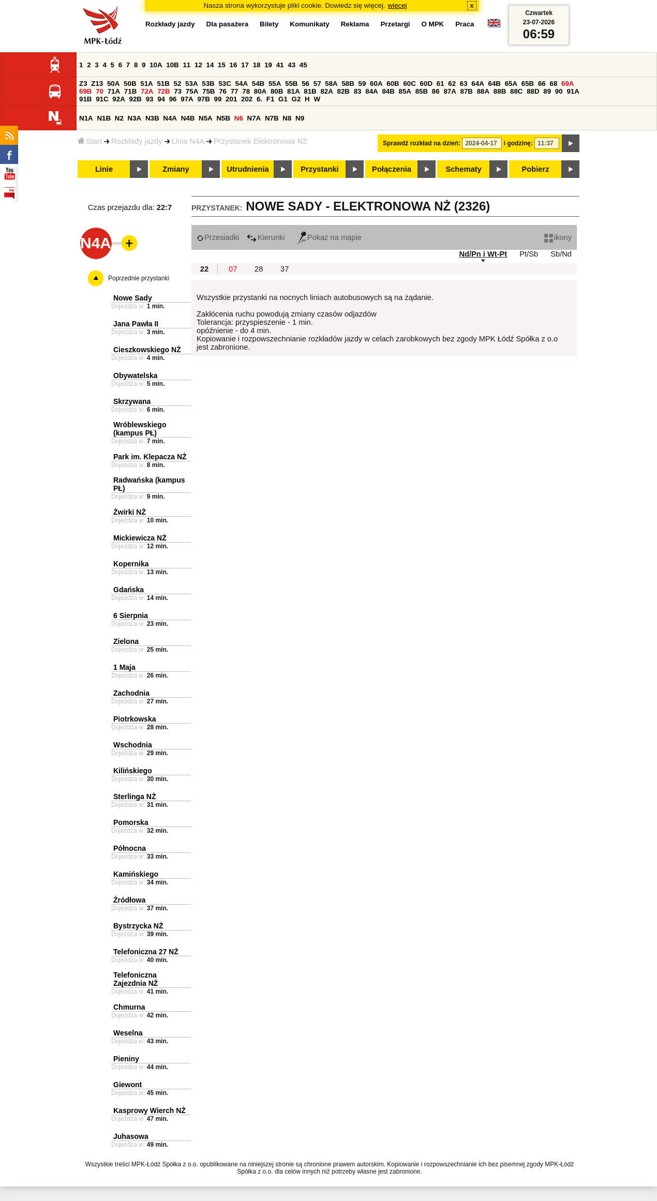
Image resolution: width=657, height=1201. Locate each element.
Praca (464, 24)
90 (559, 91)
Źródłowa (129, 900)
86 (436, 91)
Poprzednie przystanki (138, 278)
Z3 (83, 83)
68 (553, 83)
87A (449, 91)
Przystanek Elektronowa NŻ (260, 141)
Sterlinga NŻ (134, 796)
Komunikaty (309, 24)
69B (85, 91)
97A (187, 99)
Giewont (127, 1084)
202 (246, 99)
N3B (152, 118)
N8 (286, 118)
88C (516, 91)
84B (388, 91)
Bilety (269, 24)
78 (246, 91)
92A (118, 99)
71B (130, 91)
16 (233, 65)
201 (231, 99)
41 (280, 65)
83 (358, 91)
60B (392, 83)
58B (347, 83)
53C (224, 83)
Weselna (128, 1033)
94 (161, 99)
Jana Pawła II (135, 324)
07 (233, 269)
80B (277, 91)
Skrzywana (132, 401)
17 (245, 65)
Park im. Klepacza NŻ (150, 457)
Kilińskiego (132, 771)
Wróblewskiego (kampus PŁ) (139, 429)
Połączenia (391, 169)
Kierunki (266, 237)
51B (163, 83)
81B (310, 91)
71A (114, 91)
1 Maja (124, 667)
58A (331, 83)
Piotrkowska (134, 719)
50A (113, 83)
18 (257, 65)
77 (234, 91)
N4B (188, 118)
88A (483, 91)
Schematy (463, 169)
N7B (272, 118)
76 (223, 91)
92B (135, 99)
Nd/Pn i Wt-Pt (483, 254)
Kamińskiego (135, 874)
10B (172, 65)
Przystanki (319, 169)
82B (343, 91)
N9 (299, 118)
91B (85, 99)
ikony (558, 237)
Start (90, 141)
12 (198, 65)
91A (572, 91)
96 (173, 99)
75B (208, 91)
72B (163, 91)
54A (241, 83)
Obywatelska (135, 375)
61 (440, 83)
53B (208, 83)
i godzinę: (518, 143)
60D (426, 83)
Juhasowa (130, 1136)
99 (218, 99)
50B (130, 83)
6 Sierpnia (130, 615)
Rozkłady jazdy (136, 141)
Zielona (126, 641)
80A (260, 91)
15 (222, 65)
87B (466, 91)
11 (186, 65)
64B (494, 83)
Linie (104, 169)
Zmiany (175, 169)
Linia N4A (188, 141)
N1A (86, 118)
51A (146, 83)
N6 (238, 118)
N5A (206, 118)
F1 (270, 99)
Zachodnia (131, 693)
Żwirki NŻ (129, 512)
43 (291, 65)
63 (464, 83)
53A (191, 83)
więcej (397, 5)
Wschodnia (132, 745)
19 (268, 65)
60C (409, 83)
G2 (296, 99)
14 (210, 65)
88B (500, 91)
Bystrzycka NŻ (138, 926)
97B (203, 99)
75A (192, 91)
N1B (104, 118)
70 (99, 91)
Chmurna (129, 1007)
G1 (283, 99)
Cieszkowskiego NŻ (147, 350)
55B (291, 83)
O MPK (433, 24)
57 (317, 83)
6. (259, 99)
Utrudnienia (247, 169)
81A (293, 91)
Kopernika (130, 564)
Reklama (355, 24)
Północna (129, 848)
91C (102, 99)
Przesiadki (218, 237)
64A (477, 83)
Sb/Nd (561, 254)
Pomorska (130, 822)
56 (305, 83)
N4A (170, 118)
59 (362, 83)
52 (178, 83)
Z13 (97, 83)
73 (178, 91)
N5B (223, 118)
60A (376, 83)
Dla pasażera (227, 24)
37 (284, 269)
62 (452, 83)
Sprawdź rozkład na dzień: (421, 143)
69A (567, 83)
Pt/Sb (528, 254)
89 (547, 91)
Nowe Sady (132, 298)
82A (326, 91)
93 (150, 99)
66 (542, 83)
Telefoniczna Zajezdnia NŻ (135, 979)
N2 (119, 118)
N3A (135, 118)
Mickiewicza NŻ (140, 538)
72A (147, 91)
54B (258, 83)
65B (527, 83)
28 (259, 269)
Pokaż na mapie (329, 237)
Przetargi (395, 24)
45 (303, 65)
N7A (254, 118)
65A (511, 83)
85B (421, 91)
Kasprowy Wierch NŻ (149, 1110)
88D (533, 91)
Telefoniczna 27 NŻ (145, 952)
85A (405, 91)
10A (156, 65)
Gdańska (128, 590)
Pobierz (535, 169)
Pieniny (126, 1059)
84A (371, 91)
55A (274, 83)
